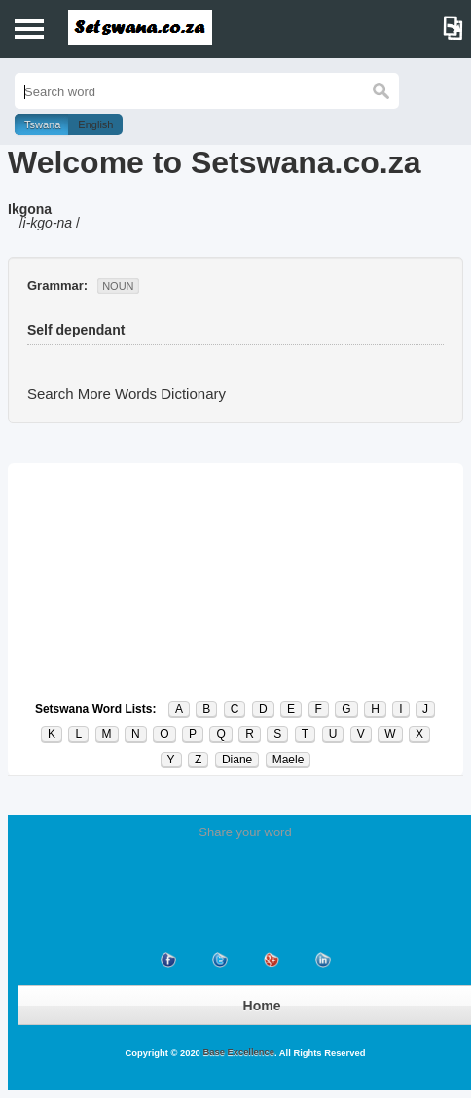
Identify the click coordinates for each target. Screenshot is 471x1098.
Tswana (42, 124)
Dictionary (193, 393)
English (95, 124)
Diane (237, 759)
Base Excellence (237, 1052)
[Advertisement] (235, 581)
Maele (288, 759)
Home (262, 1005)
